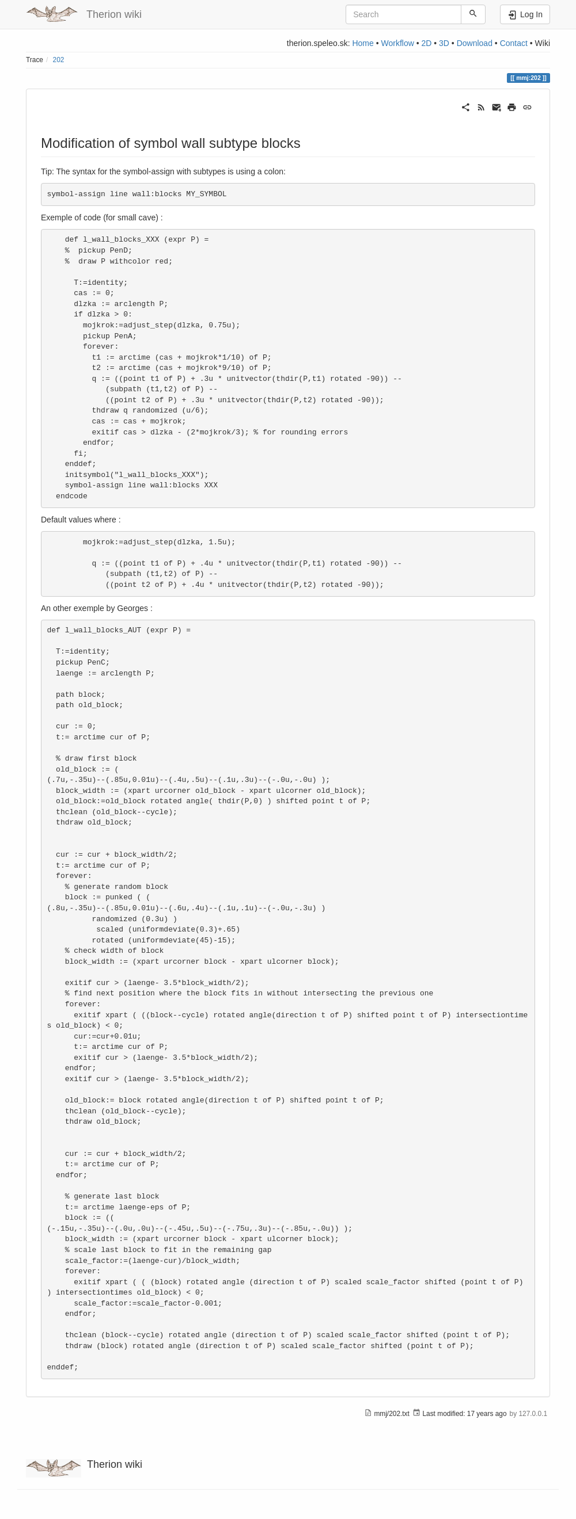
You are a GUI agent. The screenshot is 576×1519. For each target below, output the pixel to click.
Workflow (397, 43)
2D (426, 43)
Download (474, 43)
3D (444, 43)
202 (59, 60)
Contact (514, 43)
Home (362, 43)
